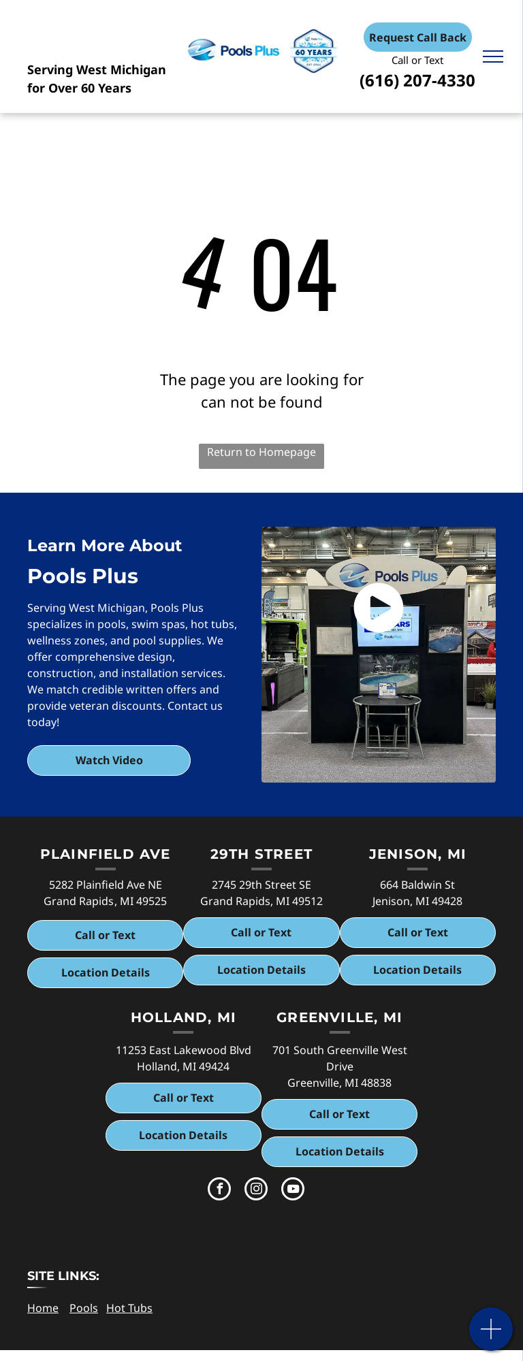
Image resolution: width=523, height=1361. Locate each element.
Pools (83, 1307)
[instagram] (256, 1190)
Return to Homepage (261, 451)
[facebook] (219, 1190)
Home (43, 1307)
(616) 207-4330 (417, 80)
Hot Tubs (129, 1307)
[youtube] (292, 1190)
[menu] (493, 56)
